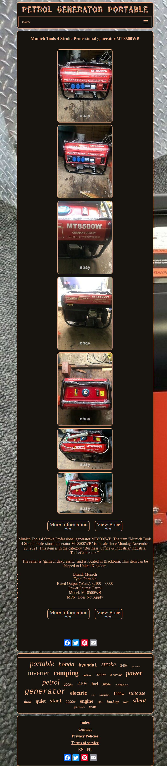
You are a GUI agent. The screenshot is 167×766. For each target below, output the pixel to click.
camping (66, 673)
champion (104, 694)
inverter (39, 673)
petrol (51, 682)
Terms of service (85, 743)
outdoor (87, 675)
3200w (101, 675)
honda (66, 664)
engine (86, 701)
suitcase (137, 693)
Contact (85, 729)
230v (82, 683)
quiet (41, 701)
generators (79, 707)
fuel (95, 683)
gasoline (136, 666)
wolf (93, 695)
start (55, 700)
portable (42, 664)
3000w (106, 684)
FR (89, 749)
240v (124, 665)
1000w (119, 694)
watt (126, 702)
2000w (70, 702)
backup (113, 701)
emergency (121, 684)
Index (85, 722)
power (134, 673)
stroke (108, 664)
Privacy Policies (85, 736)
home (92, 707)
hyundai (88, 665)
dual (27, 701)
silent (139, 700)
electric (78, 693)
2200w (68, 684)
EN (81, 749)
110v (99, 702)
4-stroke (116, 675)
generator (45, 691)
